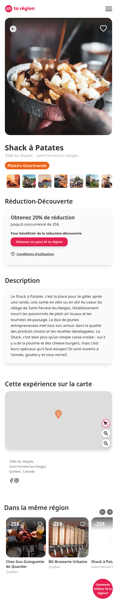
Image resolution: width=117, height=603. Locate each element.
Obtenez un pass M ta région (39, 241)
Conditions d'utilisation (32, 254)
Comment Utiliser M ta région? (103, 589)
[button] (58, 415)
